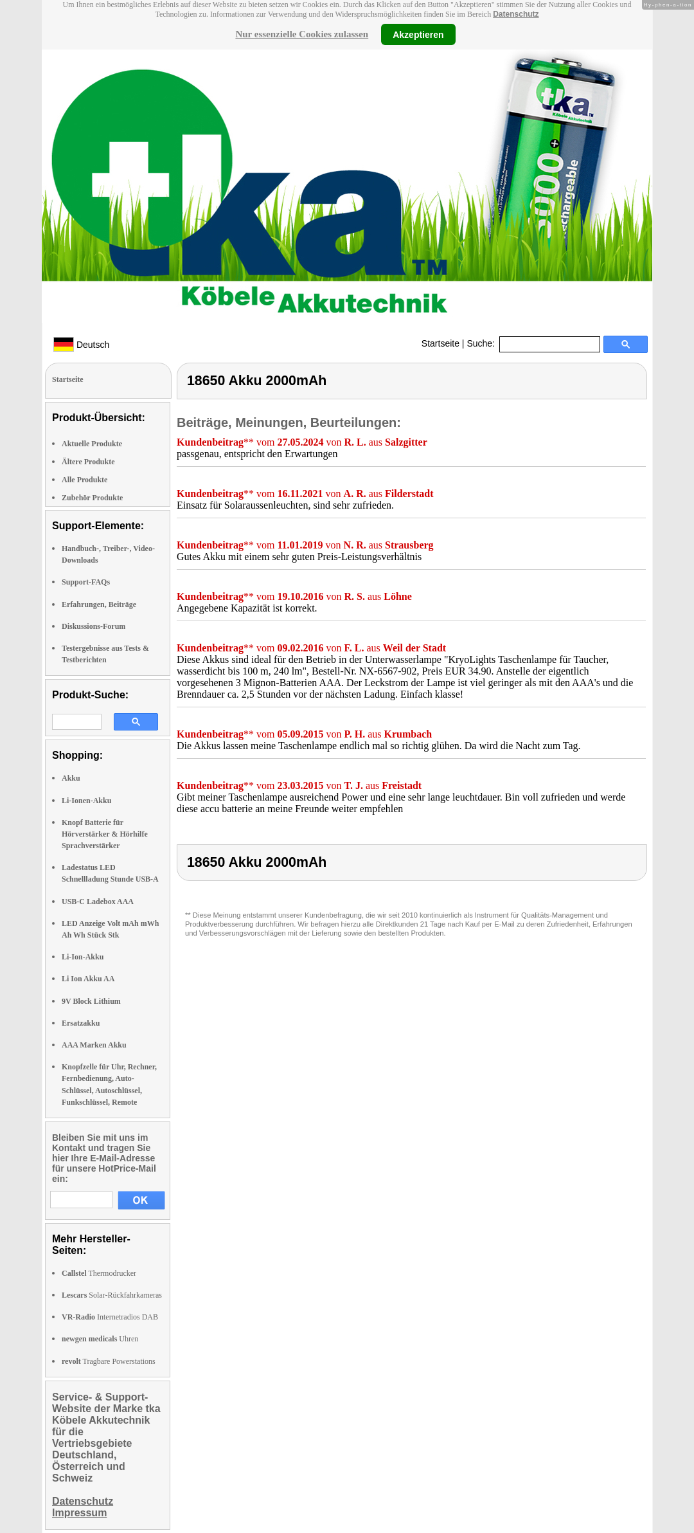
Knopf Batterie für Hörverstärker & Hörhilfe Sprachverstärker (105, 834)
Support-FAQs (86, 581)
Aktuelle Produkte (92, 443)
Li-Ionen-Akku (86, 800)
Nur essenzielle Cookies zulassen (301, 34)
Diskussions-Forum (93, 626)
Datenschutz (515, 14)
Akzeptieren (418, 34)
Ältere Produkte (88, 461)
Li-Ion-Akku (82, 956)
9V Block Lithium (91, 1001)
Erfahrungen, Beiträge (99, 604)
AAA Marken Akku (94, 1044)
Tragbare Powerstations (109, 1361)
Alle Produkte (84, 479)
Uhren (100, 1338)
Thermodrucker (99, 1273)
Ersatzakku (81, 1023)
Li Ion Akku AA (88, 978)
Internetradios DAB (110, 1316)
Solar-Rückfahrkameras (112, 1295)
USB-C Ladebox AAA (98, 901)
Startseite (440, 343)
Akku (71, 778)
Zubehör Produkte (92, 497)
